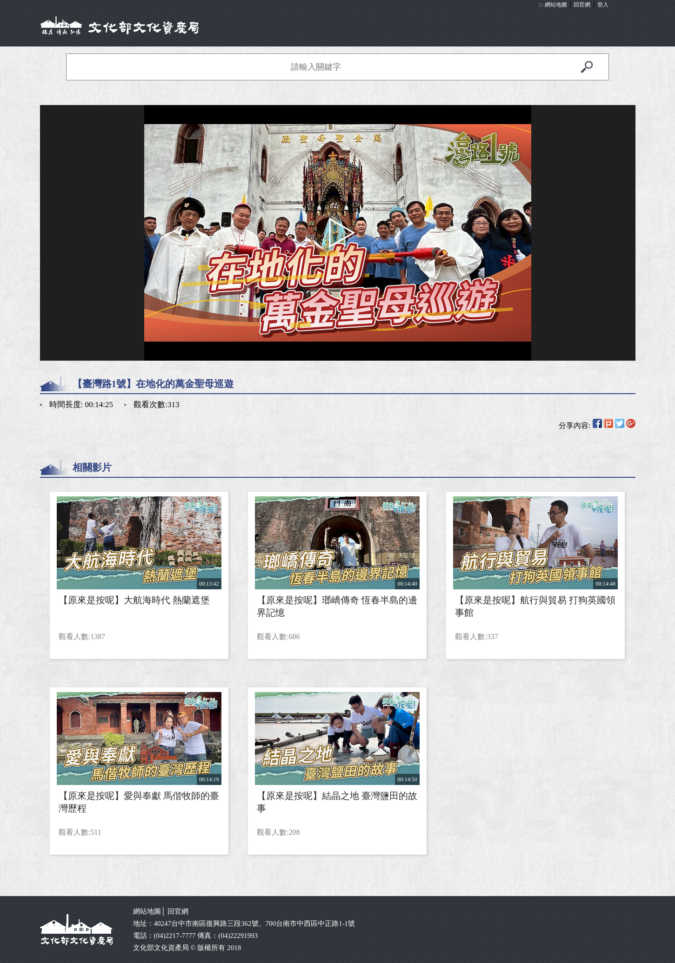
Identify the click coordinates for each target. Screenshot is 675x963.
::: (541, 4)
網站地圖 (556, 4)
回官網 (582, 4)
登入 (602, 4)
